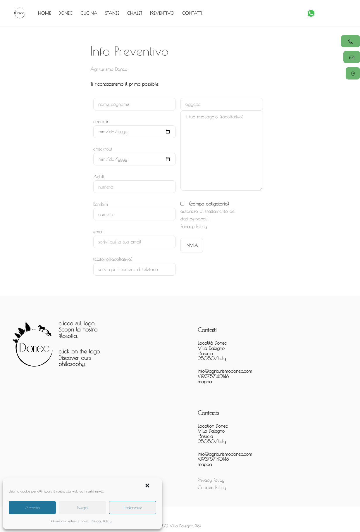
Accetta (32, 507)
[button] (147, 485)
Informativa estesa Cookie (70, 521)
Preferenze (133, 507)
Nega (82, 507)
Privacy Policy (101, 521)
